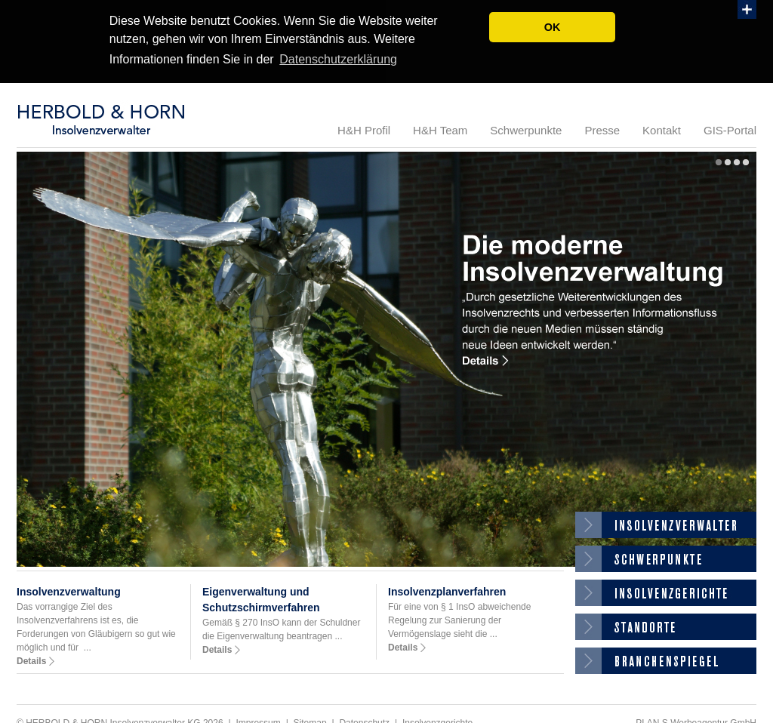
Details (31, 659)
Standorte (665, 625)
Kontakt (661, 128)
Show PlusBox (747, 9)
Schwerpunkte (526, 128)
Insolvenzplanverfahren (447, 590)
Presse (602, 128)
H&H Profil (363, 128)
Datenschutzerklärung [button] (338, 59)
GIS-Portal (730, 128)
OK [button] (552, 27)
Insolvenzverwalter (665, 523)
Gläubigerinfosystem (665, 557)
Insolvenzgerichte (665, 591)
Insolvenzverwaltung (69, 590)
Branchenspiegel (665, 659)
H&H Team (440, 128)
